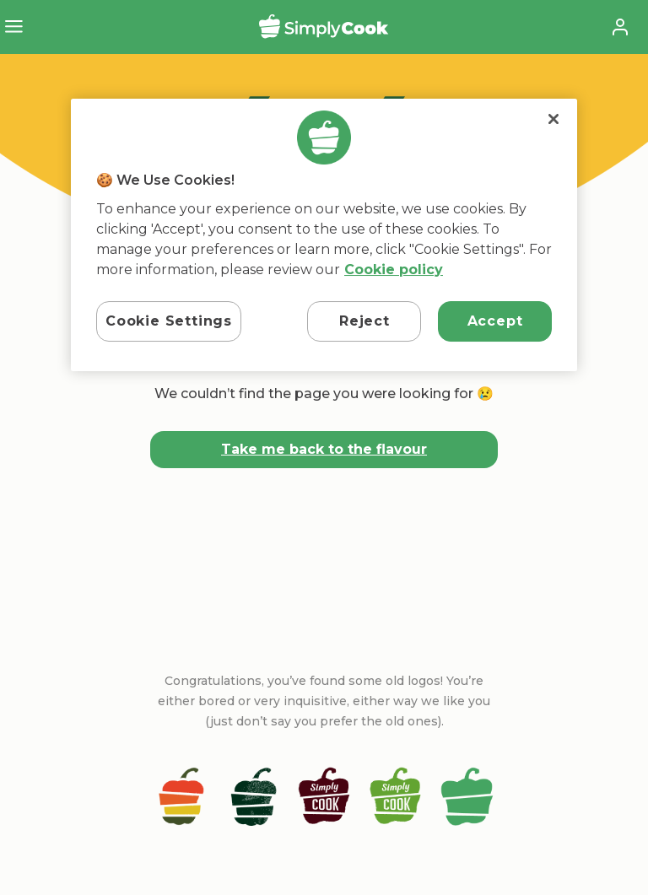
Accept (495, 321)
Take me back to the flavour (324, 449)
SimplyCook (324, 26)
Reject (364, 321)
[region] (324, 235)
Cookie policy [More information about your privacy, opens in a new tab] (393, 269)
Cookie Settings (168, 321)
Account (619, 27)
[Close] (553, 118)
